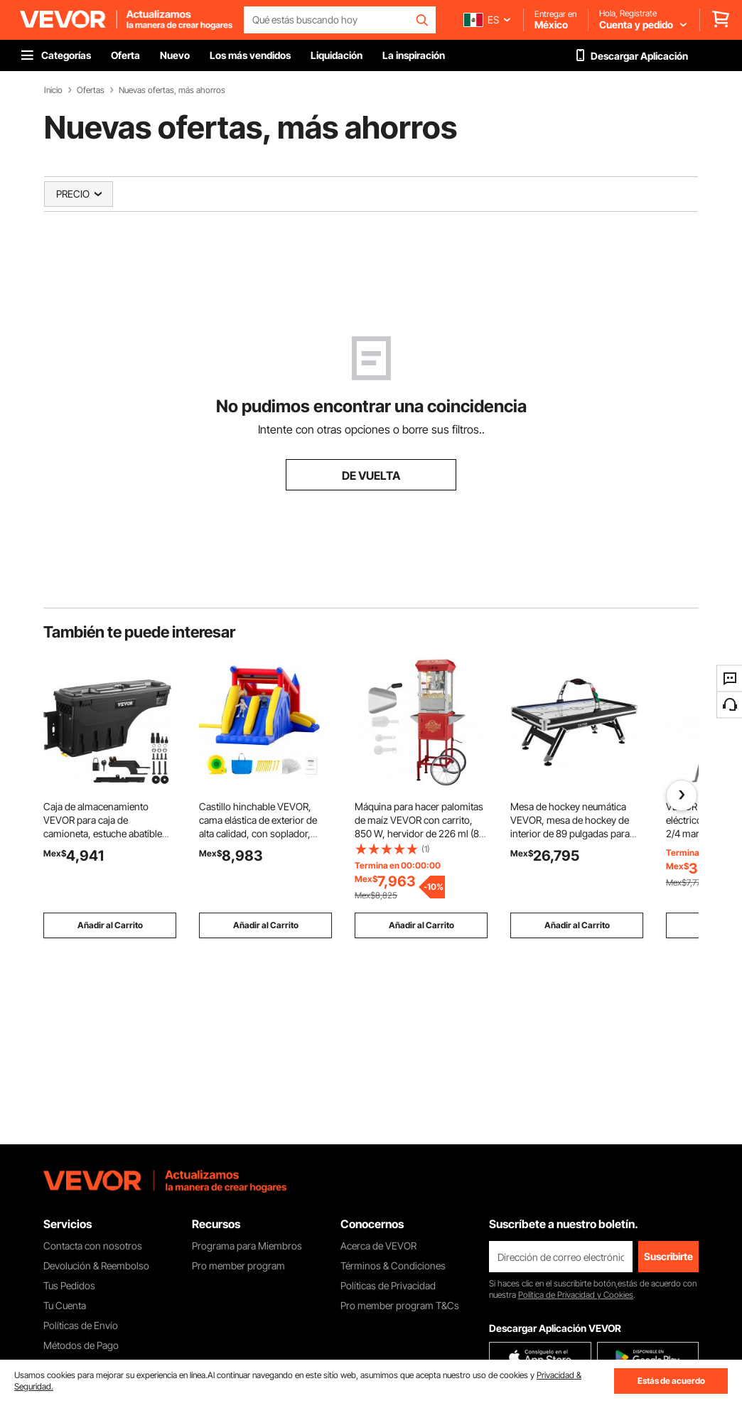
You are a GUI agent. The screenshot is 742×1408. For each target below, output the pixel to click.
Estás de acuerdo (671, 1380)
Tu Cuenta (64, 1305)
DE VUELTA (371, 475)
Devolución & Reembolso (96, 1265)
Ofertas (90, 90)
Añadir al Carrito (110, 925)
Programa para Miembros (247, 1246)
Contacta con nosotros (92, 1246)
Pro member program (238, 1265)
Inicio (53, 90)
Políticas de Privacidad (388, 1285)
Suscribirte (668, 1256)
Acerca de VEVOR (378, 1246)
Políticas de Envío (80, 1325)
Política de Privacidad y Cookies (575, 1294)
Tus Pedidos (69, 1285)
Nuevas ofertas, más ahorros (172, 90)
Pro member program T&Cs (399, 1305)
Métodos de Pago (81, 1345)
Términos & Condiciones (393, 1265)
